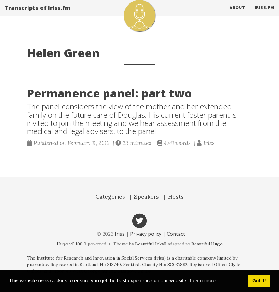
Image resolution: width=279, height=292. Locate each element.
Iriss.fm (264, 14)
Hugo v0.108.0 (71, 244)
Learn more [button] (203, 280)
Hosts (176, 196)
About (237, 14)
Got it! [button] (259, 280)
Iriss (120, 233)
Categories (110, 196)
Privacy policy (145, 233)
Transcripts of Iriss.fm (38, 14)
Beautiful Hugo (207, 244)
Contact (176, 233)
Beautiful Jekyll (150, 244)
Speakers (146, 196)
